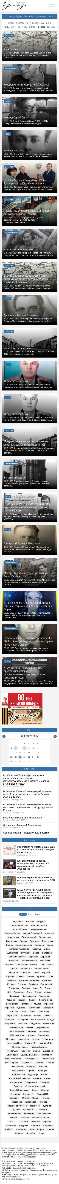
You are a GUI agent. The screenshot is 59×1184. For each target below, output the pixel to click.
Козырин (11, 1000)
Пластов (40, 1062)
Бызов (36, 953)
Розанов (37, 1078)
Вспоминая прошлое (14, 477)
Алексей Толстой (39, 925)
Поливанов (17, 1066)
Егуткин (10, 984)
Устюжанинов (14, 1113)
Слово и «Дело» (12, 49)
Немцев (35, 1039)
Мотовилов (44, 1031)
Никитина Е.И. (45, 1043)
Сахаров (45, 1082)
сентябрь (22, 26)
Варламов (45, 957)
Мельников (48, 1023)
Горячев (10, 976)
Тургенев (47, 1106)
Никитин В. (30, 1043)
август (13, 26)
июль (6, 26)
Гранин (20, 976)
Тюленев (16, 1110)
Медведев (35, 1023)
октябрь (33, 26)
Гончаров (26, 972)
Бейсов (23, 941)
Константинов (45, 1000)
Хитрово (12, 1121)
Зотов (47, 988)
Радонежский (18, 1074)
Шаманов (35, 1125)
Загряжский (46, 984)
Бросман (36, 949)
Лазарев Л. (49, 1008)
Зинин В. (37, 988)
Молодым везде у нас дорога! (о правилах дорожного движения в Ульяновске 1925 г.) (26, 443)
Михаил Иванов (16, 1031)
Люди (23, 914)
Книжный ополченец (14, 150)
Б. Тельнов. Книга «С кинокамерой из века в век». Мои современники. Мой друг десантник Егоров (28, 807)
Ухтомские (29, 1113)
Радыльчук (33, 1074)
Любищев (9, 1019)
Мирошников (43, 1027)
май (43, 22)
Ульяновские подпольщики (17, 348)
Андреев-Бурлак (38, 929)
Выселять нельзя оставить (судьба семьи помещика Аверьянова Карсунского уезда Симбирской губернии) (26, 279)
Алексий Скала (20, 929)
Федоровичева (44, 1113)
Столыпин (14, 1098)
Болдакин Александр (19, 949)
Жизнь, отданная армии (16, 381)
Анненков (49, 933)
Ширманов (21, 1129)
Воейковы (45, 960)
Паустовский (48, 1059)
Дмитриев (47, 980)
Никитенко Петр (14, 1043)
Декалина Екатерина (29, 980)
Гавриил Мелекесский (27, 964)
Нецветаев (47, 1039)
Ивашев (48, 992)
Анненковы (13, 937)
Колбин (32, 1000)
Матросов (22, 1023)
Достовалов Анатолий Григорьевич (22, 825)
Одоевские (48, 1051)
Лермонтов (12, 1015)
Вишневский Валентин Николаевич (22, 817)
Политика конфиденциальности (15, 1179)
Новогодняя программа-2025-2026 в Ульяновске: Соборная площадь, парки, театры (36, 849)
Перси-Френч (11, 1062)
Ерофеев (33, 984)
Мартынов (10, 1023)
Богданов (39, 945)
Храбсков (23, 1121)
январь (11, 22)
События (10, 16)
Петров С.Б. (26, 1062)
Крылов (37, 1004)
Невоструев (23, 1039)
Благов (9, 945)
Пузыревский (18, 1070)
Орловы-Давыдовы (30, 1055)
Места (27, 16)
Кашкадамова (29, 996)
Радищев (42, 1070)
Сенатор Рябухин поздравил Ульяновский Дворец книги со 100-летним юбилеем (25, 181)
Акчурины (41, 921)
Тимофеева (30, 1102)
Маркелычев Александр (42, 1019)
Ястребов (30, 1133)
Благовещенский (24, 945)
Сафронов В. (31, 1082)
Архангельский (29, 937)
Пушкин (31, 1070)
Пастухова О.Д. (31, 1059)
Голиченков (26, 968)
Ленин (33, 1011)
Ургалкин (43, 1110)
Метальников (16, 1027)
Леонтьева (44, 1011)
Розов (47, 1078)
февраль (20, 22)
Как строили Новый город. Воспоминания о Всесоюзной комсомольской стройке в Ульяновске (33, 864)
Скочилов (15, 1094)
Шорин (40, 1129)
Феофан (13, 1117)
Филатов (25, 1117)
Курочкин (48, 1004)
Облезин (26, 1051)
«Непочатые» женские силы (18, 249)
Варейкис (33, 957)
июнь (48, 22)
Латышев (14, 1011)
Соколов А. (28, 1094)
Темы (37, 914)
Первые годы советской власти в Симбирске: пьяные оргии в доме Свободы (27, 212)
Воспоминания (38, 16)
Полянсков (31, 1066)
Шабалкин (11, 1125)
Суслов (25, 1098)
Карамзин (14, 996)
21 (20, 757)
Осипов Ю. (47, 1055)
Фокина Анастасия (40, 1117)
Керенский (44, 996)
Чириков (47, 1121)
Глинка (50, 964)
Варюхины (14, 960)
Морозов (32, 1031)
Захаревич (14, 988)
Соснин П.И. (42, 1094)
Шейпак (8, 1129)
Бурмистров (12, 953)
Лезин (24, 1011)
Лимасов (48, 1015)
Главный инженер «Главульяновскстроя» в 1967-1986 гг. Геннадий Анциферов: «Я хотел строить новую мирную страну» (28, 641)
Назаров (31, 1035)
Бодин (50, 945)
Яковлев (19, 1133)
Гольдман (13, 972)
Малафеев (23, 1019)
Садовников (16, 1082)
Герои (19, 16)
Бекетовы (34, 941)
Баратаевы (11, 941)
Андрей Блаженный (32, 933)
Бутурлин (25, 953)
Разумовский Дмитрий (19, 1078)
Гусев (50, 976)
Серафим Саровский (35, 1086)
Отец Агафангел (13, 1059)
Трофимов (35, 1106)
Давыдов (12, 980)
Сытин (35, 1098)
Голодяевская (41, 968)
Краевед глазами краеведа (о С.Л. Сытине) (26, 84)
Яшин (41, 1133)
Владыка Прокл (29, 960)
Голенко (14, 968)
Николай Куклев (20, 1047)
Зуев (29, 992)
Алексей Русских (20, 925)
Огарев (36, 1051)
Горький (46, 972)
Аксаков (30, 921)
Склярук (45, 1090)
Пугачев (43, 1066)
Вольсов (10, 964)
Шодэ (31, 1129)
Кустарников (34, 1008)
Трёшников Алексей (17, 1106)
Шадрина (23, 1125)
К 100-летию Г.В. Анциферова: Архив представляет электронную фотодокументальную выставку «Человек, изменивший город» (26, 779)
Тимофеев (17, 1102)
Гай (42, 964)
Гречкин (30, 976)
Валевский (47, 953)
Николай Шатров (39, 1047)
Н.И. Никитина (17, 1035)
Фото (50, 16)
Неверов (10, 1039)
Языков (50, 1129)
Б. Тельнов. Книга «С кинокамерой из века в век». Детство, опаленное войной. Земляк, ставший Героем (27, 794)
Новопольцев (12, 1051)
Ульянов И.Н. (29, 1110)
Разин (44, 1074)
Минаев (29, 1027)
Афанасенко (45, 937)
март (28, 22)
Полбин (50, 1062)
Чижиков (35, 1121)
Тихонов (43, 1102)
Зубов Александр (16, 992)
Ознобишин (12, 1055)
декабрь (51, 26)
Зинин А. (26, 988)
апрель (35, 22)
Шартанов (48, 1125)
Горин (36, 972)
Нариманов (43, 1035)
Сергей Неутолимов (19, 1090)
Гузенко (41, 976)
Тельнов (46, 1098)
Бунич (47, 949)
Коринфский (12, 1004)
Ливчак (37, 1015)
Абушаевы (18, 921)
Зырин (38, 992)
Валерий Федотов (17, 957)
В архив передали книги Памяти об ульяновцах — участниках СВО (36, 878)
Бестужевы (47, 941)
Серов (35, 1090)
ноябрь (41, 26)
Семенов (18, 1086)
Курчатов (21, 1008)
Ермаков (22, 984)
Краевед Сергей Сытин (16, 117)
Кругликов (26, 1004)
